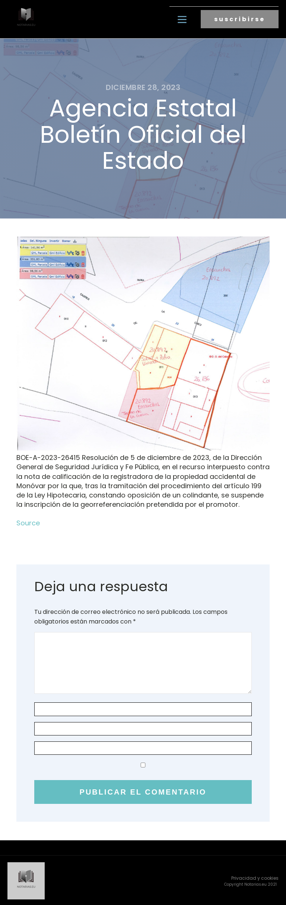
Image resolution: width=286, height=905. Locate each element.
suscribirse (239, 19)
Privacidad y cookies (255, 876)
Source (28, 521)
